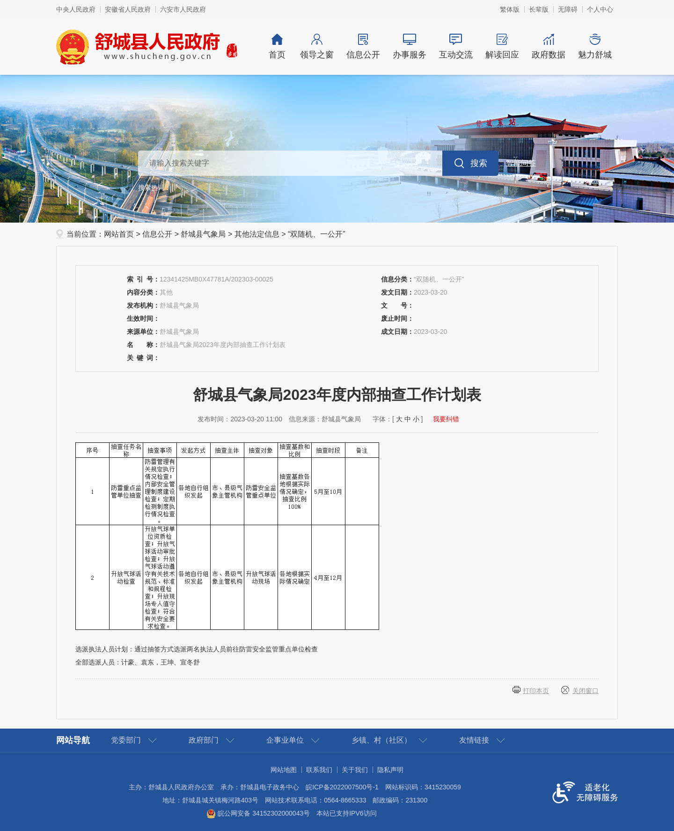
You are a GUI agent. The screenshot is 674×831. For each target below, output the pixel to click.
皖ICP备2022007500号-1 (342, 787)
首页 (277, 46)
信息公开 (363, 46)
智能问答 (521, 163)
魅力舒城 (594, 46)
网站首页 (119, 234)
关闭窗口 (585, 690)
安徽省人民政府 (128, 9)
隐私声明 (390, 769)
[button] (539, 9)
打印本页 (536, 690)
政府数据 (548, 46)
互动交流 (455, 46)
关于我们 (355, 769)
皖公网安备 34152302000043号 (258, 813)
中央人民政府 (75, 9)
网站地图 (284, 769)
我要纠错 (446, 419)
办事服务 (409, 46)
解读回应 (502, 46)
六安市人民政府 (183, 9)
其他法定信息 (256, 234)
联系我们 (319, 769)
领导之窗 (316, 46)
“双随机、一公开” (316, 234)
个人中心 (600, 9)
